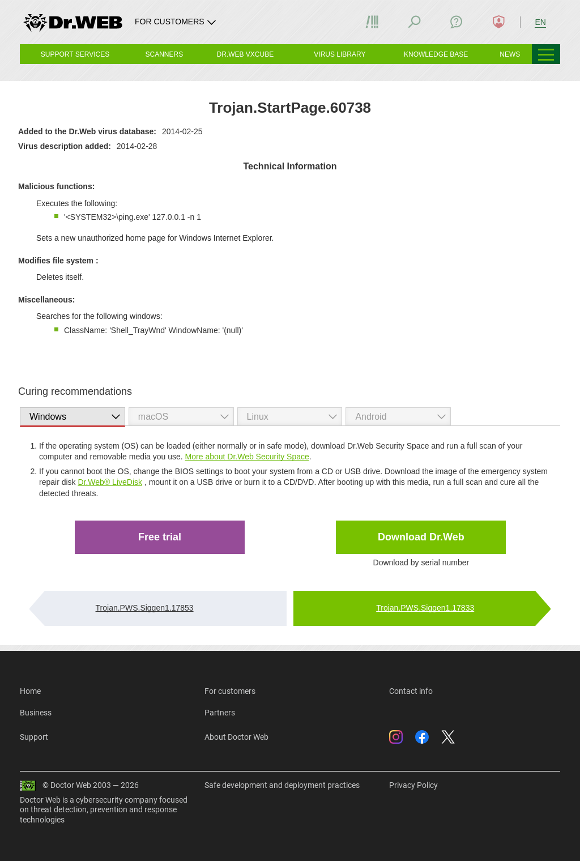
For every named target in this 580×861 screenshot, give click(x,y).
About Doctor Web (236, 737)
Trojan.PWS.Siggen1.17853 (145, 607)
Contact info (411, 691)
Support (34, 737)
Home (30, 691)
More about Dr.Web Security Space (247, 456)
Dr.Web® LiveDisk (110, 482)
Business (36, 713)
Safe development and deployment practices (282, 785)
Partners (219, 713)
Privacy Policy (413, 785)
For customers (229, 691)
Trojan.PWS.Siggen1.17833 (425, 607)
